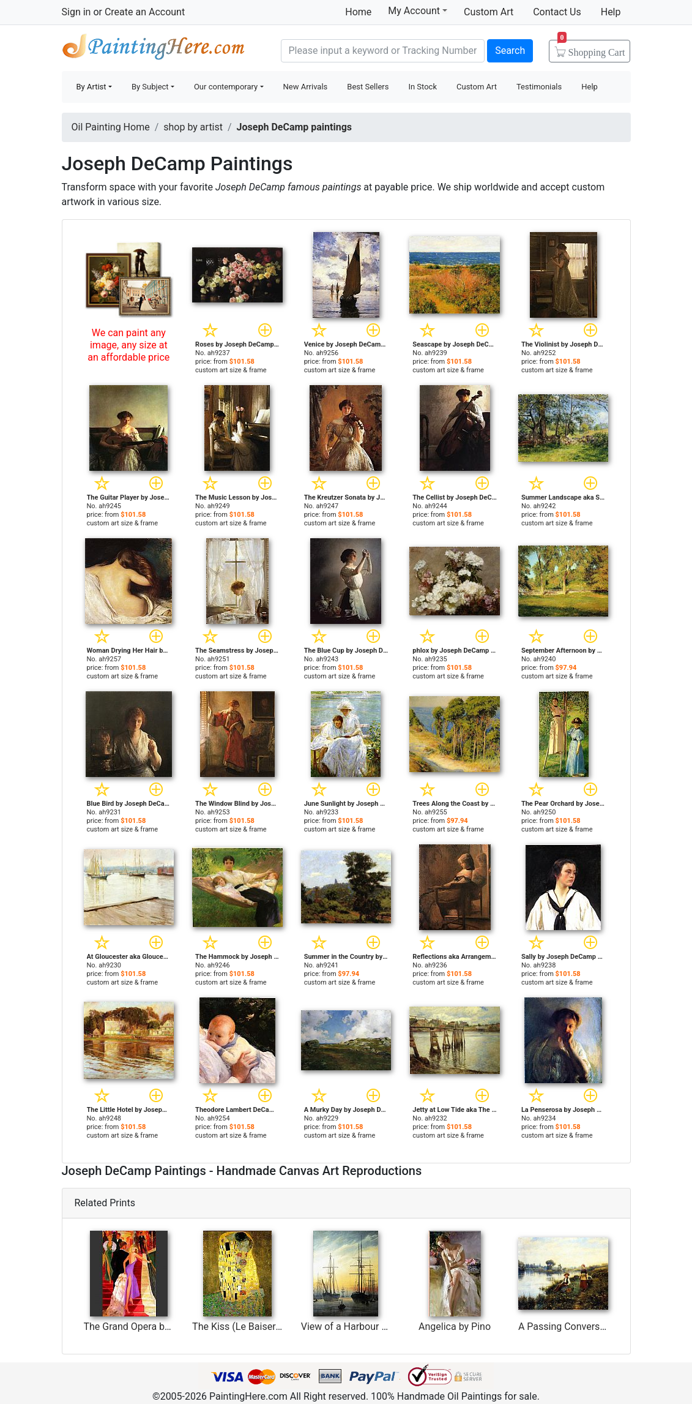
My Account (417, 10)
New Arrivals (305, 86)
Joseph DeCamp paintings (294, 127)
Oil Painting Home (111, 127)
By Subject (150, 86)
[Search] (383, 50)
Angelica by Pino (455, 1326)
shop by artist (193, 127)
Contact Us (557, 12)
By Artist (91, 86)
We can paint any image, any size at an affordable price (128, 345)
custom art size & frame (231, 370)
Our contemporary (226, 86)
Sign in (76, 12)
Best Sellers (368, 86)
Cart (591, 48)
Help (611, 12)
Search (510, 50)
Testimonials (539, 86)
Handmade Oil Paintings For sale (153, 49)
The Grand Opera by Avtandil (145, 1326)
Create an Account (145, 12)
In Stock (422, 86)
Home (358, 12)
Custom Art (488, 12)
